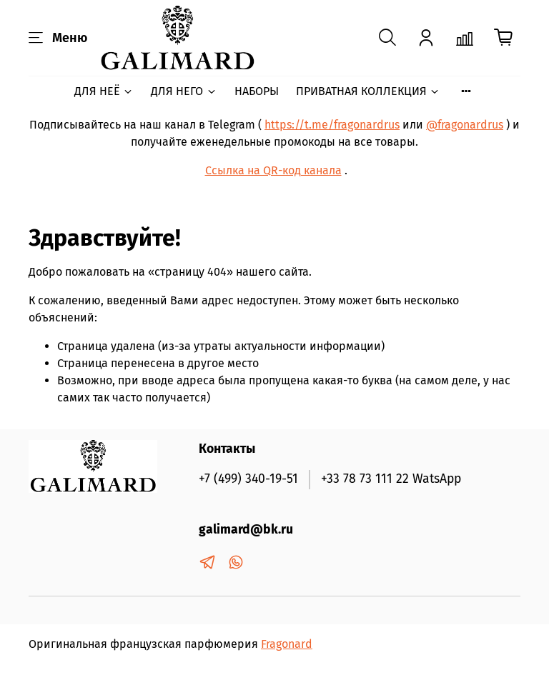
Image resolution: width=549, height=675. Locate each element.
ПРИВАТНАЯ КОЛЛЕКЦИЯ (368, 91)
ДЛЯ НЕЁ (104, 91)
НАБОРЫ (256, 91)
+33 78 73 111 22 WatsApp (391, 478)
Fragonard (286, 644)
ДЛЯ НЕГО (184, 91)
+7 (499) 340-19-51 (248, 478)
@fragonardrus (464, 124)
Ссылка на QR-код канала (273, 170)
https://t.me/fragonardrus (332, 124)
